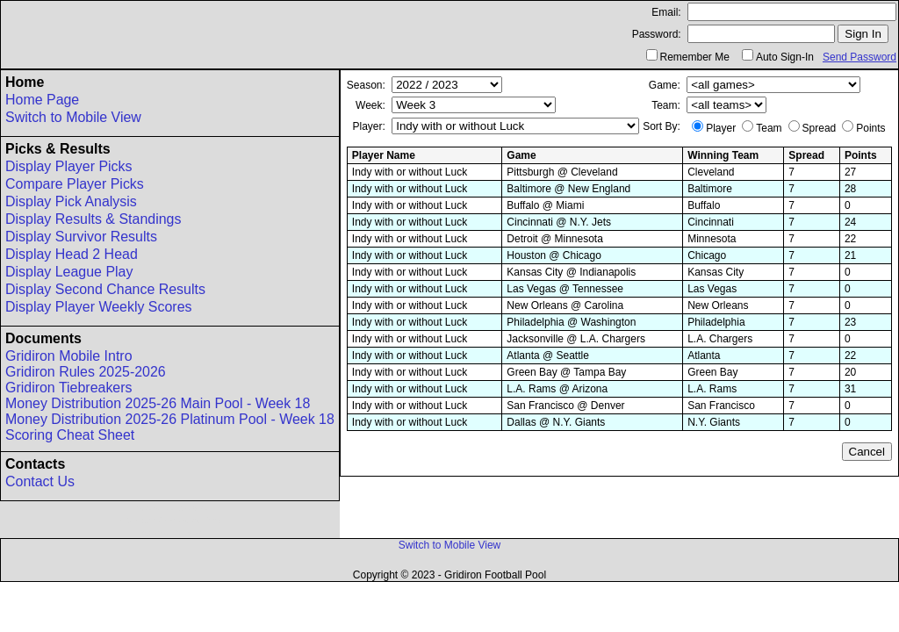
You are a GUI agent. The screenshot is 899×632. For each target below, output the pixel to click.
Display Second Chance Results (105, 289)
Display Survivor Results (81, 236)
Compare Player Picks (74, 183)
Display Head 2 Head (71, 254)
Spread (819, 128)
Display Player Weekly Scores (98, 306)
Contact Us (40, 481)
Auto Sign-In (785, 57)
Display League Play (69, 271)
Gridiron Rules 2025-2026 (85, 371)
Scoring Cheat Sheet (69, 434)
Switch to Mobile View (73, 117)
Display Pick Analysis (71, 201)
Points (870, 128)
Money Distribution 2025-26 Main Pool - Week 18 (157, 403)
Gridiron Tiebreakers (69, 387)
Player (721, 128)
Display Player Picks (69, 166)
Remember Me (695, 57)
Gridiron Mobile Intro (69, 355)
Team (768, 128)
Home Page (42, 99)
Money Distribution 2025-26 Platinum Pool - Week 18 (169, 419)
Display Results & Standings (93, 219)
